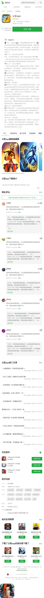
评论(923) (13, 133)
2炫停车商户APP (36, 556)
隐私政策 (9, 510)
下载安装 (26, 21)
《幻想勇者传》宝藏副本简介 (12, 401)
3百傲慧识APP (22, 556)
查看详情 (37, 459)
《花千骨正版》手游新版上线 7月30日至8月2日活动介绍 (14, 442)
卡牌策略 (37, 490)
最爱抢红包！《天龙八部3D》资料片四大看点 (14, 409)
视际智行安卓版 (36, 532)
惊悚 (34, 499)
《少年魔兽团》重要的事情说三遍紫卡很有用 (14, 434)
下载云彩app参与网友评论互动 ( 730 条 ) (22, 198)
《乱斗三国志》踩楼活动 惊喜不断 (14, 377)
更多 (39, 188)
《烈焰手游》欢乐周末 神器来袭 (13, 418)
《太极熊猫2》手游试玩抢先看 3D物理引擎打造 (14, 368)
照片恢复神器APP (8, 556)
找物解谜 (28, 490)
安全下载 (27, 29)
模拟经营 (36, 494)
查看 (8, 537)
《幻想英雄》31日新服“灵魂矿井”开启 (14, 385)
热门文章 (23, 133)
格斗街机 (20, 490)
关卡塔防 (27, 494)
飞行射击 (19, 494)
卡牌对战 (11, 494)
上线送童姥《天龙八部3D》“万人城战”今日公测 (14, 393)
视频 (40, 133)
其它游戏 (11, 499)
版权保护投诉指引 (22, 570)
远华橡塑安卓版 (22, 532)
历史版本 (32, 133)
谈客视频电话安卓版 (8, 532)
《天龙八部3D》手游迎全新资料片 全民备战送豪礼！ (14, 426)
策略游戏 (19, 499)
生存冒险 (11, 490)
